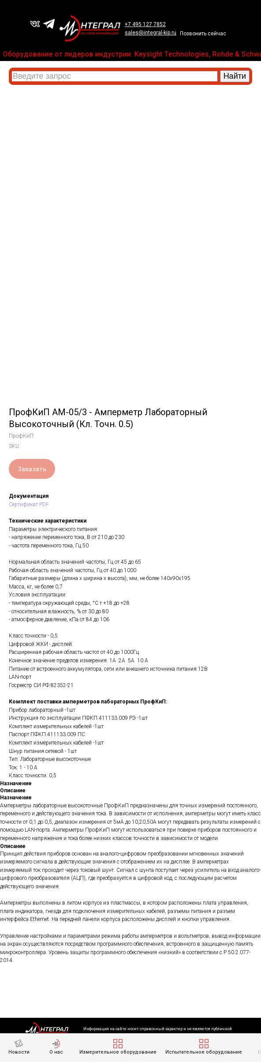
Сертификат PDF (29, 504)
